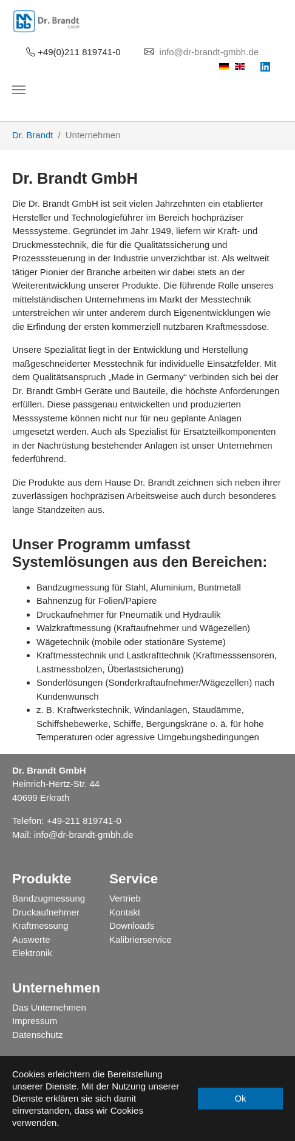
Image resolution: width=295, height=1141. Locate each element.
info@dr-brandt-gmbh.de (209, 52)
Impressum (34, 1021)
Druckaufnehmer (46, 912)
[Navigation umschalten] (18, 89)
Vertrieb (125, 898)
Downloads (131, 925)
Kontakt (124, 912)
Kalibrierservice (140, 939)
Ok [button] (240, 1098)
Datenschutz (37, 1034)
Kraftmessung (40, 925)
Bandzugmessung (48, 898)
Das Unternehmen (49, 1007)
